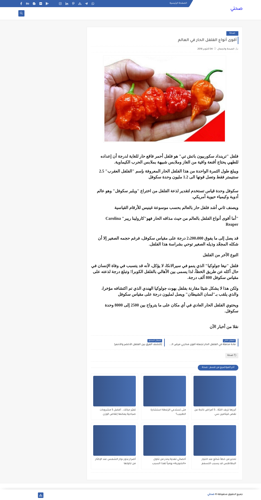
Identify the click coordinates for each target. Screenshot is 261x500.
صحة (232, 33)
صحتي (236, 9)
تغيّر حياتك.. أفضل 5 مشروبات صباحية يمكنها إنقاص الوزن (118, 412)
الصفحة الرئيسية (178, 3)
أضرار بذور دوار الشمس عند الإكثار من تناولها (115, 461)
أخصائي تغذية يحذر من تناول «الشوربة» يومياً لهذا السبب (169, 461)
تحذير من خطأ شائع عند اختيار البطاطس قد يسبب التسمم (219, 461)
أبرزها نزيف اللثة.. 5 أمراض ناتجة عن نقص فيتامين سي (215, 412)
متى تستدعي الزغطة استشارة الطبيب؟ (168, 412)
